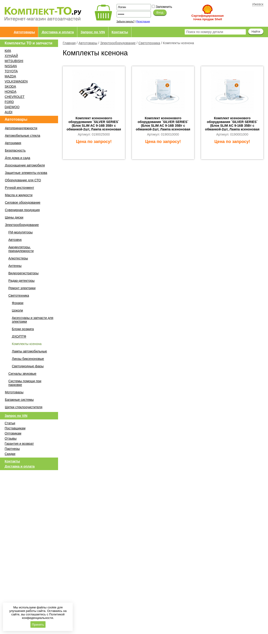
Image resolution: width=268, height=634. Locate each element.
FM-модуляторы (20, 232)
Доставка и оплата (58, 32)
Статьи (10, 423)
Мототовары (14, 392)
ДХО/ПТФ (19, 336)
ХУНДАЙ (11, 56)
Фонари (17, 303)
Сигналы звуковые (22, 373)
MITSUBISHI (14, 61)
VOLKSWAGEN (16, 81)
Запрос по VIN (93, 32)
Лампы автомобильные (29, 351)
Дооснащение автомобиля (25, 165)
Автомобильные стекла (22, 135)
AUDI (8, 112)
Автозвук (15, 240)
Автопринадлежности (21, 128)
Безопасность (15, 150)
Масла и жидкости (19, 195)
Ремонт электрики (22, 288)
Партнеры (12, 449)
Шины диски (14, 217)
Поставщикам (15, 428)
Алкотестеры (18, 258)
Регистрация (143, 21)
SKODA (10, 86)
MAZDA (10, 76)
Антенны (15, 266)
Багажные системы (19, 400)
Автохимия (13, 143)
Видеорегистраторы (23, 273)
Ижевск (257, 4)
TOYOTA (11, 71)
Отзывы (10, 438)
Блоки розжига (23, 329)
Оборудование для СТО (23, 180)
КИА (8, 51)
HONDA (10, 91)
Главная (69, 43)
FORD (9, 102)
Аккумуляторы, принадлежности (21, 249)
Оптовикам (13, 433)
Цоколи (17, 310)
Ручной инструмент (19, 187)
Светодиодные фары (28, 366)
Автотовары (24, 32)
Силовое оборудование (22, 202)
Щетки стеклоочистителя (23, 407)
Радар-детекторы (21, 280)
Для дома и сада (17, 158)
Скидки (10, 454)
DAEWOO (12, 107)
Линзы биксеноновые (28, 359)
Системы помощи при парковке (24, 383)
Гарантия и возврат (19, 443)
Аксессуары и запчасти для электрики (32, 319)
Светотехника (149, 43)
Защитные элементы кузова (26, 173)
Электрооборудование (118, 43)
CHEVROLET (15, 97)
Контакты (120, 32)
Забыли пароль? (125, 21)
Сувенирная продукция (22, 210)
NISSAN (11, 66)
